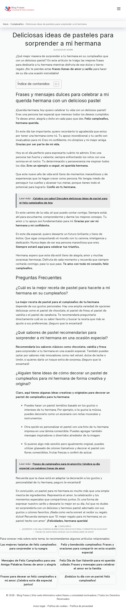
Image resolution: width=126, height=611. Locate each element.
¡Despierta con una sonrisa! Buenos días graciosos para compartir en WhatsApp (64, 529)
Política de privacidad (81, 606)
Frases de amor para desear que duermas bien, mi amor (64, 532)
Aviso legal (39, 606)
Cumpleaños (17, 24)
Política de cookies (57, 606)
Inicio (5, 24)
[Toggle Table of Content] (54, 84)
